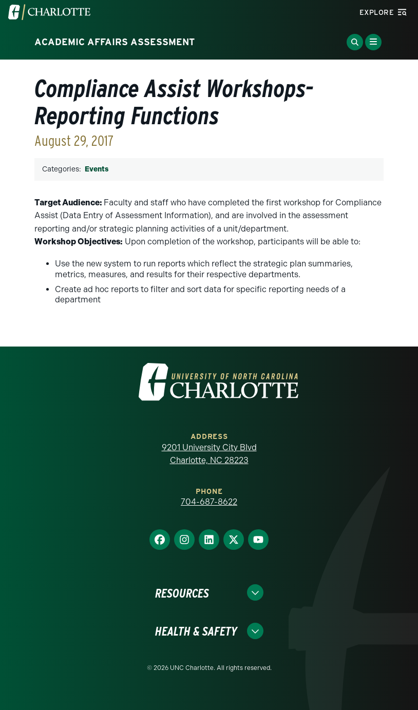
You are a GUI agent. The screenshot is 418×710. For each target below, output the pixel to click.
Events (96, 169)
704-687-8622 (209, 502)
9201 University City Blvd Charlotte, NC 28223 (209, 454)
